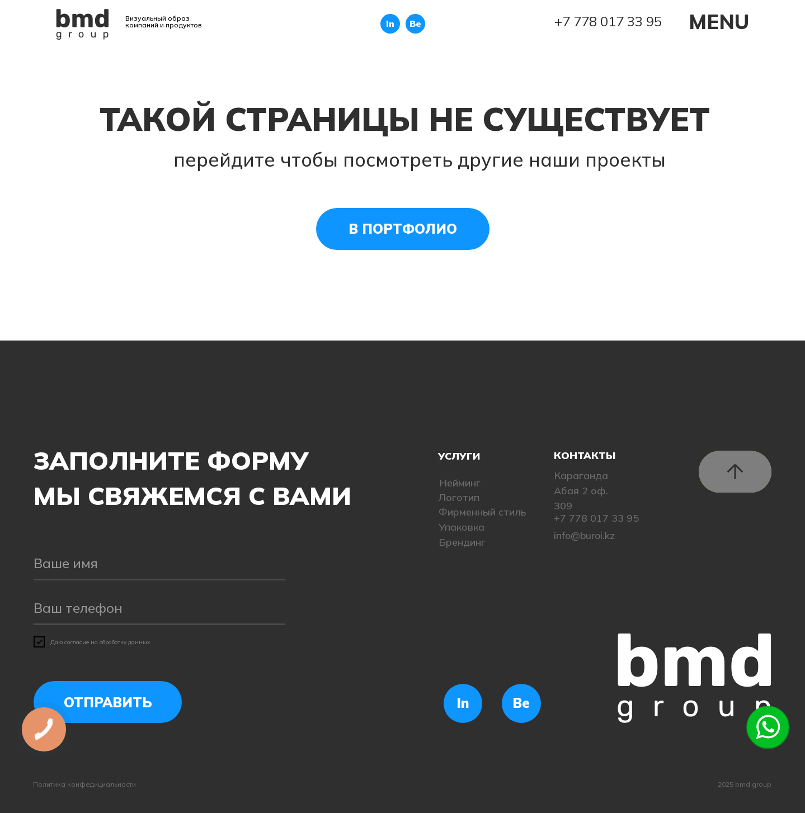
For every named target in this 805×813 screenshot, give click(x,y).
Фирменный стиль (482, 511)
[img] (82, 24)
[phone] (159, 608)
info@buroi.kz (584, 535)
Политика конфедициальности (84, 784)
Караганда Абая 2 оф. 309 (581, 490)
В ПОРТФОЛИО (403, 228)
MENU (719, 21)
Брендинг (462, 542)
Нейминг (460, 482)
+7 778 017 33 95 (608, 21)
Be (415, 23)
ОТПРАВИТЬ (108, 702)
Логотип (459, 497)
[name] (159, 563)
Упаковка (461, 527)
